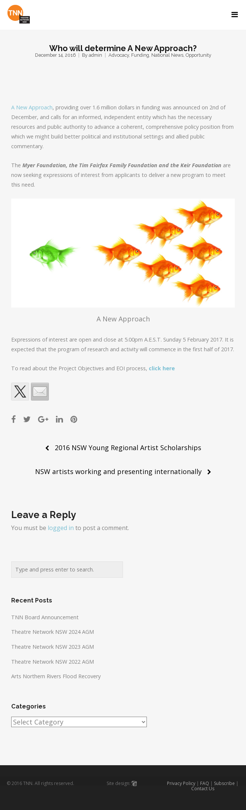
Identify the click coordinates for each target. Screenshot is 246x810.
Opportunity (198, 55)
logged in (61, 528)
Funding (140, 55)
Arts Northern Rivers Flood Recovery (56, 676)
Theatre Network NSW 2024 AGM (52, 631)
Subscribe (224, 783)
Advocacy (118, 55)
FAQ (204, 783)
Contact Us (202, 788)
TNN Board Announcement (45, 617)
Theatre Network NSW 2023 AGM (52, 646)
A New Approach (32, 107)
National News (167, 55)
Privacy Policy (181, 783)
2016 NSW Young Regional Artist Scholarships (128, 447)
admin (95, 55)
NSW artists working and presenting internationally (118, 471)
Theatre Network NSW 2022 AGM (52, 661)
